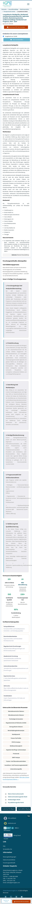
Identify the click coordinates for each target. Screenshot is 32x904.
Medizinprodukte (24, 9)
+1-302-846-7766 (11, 878)
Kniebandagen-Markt (14, 799)
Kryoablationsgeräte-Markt (16, 802)
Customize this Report (8, 809)
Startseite (3, 9)
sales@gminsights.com (13, 882)
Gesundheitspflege (13, 9)
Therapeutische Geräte (9, 11)
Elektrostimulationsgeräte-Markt (17, 797)
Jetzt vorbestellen (16, 40)
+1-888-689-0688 (13, 876)
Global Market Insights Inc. (10, 890)
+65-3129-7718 (11, 880)
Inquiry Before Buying (24, 809)
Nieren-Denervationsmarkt (16, 794)
